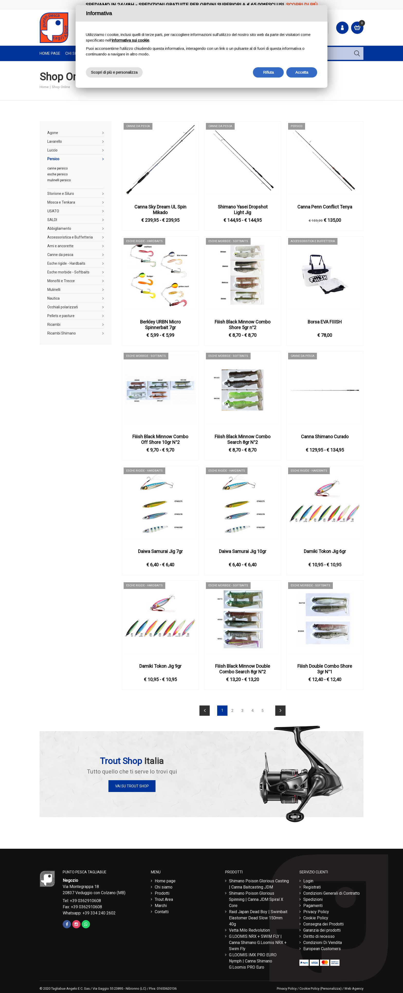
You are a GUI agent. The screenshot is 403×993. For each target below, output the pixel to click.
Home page (50, 53)
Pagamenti (313, 904)
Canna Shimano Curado (325, 436)
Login (308, 879)
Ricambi (53, 324)
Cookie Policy (315, 916)
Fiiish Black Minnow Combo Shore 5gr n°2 (242, 324)
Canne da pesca (60, 255)
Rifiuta (268, 72)
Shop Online (61, 87)
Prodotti (162, 892)
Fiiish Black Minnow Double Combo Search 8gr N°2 (242, 668)
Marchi (161, 904)
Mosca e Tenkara (61, 202)
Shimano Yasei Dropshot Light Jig (243, 209)
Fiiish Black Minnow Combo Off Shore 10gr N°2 (160, 439)
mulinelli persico (59, 180)
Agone (52, 133)
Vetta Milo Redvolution (249, 929)
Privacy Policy (316, 910)
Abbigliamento (59, 228)
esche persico (57, 174)
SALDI (52, 220)
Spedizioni (313, 898)
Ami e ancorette (60, 246)
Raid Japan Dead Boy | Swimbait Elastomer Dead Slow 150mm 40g (258, 916)
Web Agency (353, 987)
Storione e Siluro (60, 194)
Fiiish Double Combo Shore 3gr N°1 (324, 668)
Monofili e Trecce (61, 281)
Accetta (301, 72)
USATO (53, 211)
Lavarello (54, 141)
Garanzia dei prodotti (322, 929)
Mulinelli (53, 290)
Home (44, 87)
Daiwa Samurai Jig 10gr (242, 551)
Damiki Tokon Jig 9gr (160, 666)
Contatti (162, 910)
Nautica (53, 298)
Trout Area (164, 898)
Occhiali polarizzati (62, 307)
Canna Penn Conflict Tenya (324, 206)
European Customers (322, 947)
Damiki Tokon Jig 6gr (325, 551)
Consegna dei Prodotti (323, 922)
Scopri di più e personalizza (114, 72)
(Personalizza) (331, 987)
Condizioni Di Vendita (322, 941)
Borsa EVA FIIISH (325, 321)
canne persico (57, 168)
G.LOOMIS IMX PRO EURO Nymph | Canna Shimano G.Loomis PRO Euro (253, 959)
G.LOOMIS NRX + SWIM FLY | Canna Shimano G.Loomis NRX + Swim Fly (258, 941)
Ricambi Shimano (61, 333)
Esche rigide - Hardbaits (66, 263)
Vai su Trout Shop (132, 786)
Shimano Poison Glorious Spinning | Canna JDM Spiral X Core (256, 898)
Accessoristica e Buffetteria (70, 237)
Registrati (312, 885)
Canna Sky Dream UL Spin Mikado (160, 209)
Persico (53, 159)
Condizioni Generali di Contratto (331, 892)
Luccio (52, 150)
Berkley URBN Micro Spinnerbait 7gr (160, 324)
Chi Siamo (74, 53)
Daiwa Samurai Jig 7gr (160, 551)
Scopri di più (301, 5)
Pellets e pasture (61, 316)
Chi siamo (163, 885)
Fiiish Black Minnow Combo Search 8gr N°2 (242, 439)
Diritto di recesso (319, 935)
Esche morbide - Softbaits (68, 272)
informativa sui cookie (130, 40)
